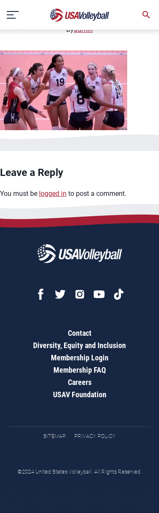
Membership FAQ (79, 369)
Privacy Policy (95, 436)
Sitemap (54, 436)
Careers (80, 382)
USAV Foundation (79, 394)
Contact (80, 333)
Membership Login (80, 357)
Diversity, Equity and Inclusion (79, 345)
